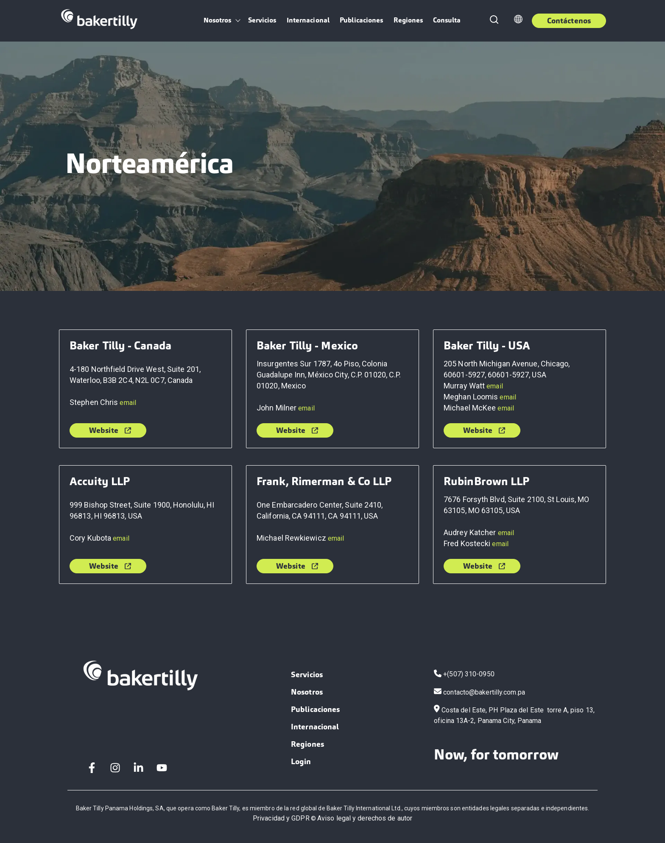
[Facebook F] (91, 767)
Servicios (262, 20)
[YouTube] (161, 767)
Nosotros (218, 20)
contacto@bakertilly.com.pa (484, 692)
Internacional (308, 20)
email (128, 403)
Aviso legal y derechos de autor (364, 818)
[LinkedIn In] (138, 767)
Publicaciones (361, 20)
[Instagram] (115, 767)
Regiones (408, 20)
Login (301, 761)
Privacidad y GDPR (281, 818)
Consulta (447, 20)
